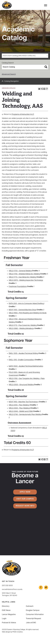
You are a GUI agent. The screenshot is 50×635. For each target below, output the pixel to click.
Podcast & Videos (9, 623)
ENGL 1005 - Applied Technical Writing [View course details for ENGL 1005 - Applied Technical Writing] (23, 353)
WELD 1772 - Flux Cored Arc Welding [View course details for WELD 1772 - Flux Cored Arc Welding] (23, 325)
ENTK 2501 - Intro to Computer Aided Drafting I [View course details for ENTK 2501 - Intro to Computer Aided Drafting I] (26, 304)
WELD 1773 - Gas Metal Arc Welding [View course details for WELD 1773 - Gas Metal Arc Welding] (22, 277)
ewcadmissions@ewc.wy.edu (12, 589)
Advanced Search (9, 74)
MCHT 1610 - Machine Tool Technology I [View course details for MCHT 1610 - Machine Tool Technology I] (24, 402)
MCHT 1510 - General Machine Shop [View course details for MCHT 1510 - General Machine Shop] (22, 310)
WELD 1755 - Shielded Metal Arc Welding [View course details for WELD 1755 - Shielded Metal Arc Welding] (24, 274)
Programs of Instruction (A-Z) (23, 114)
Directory (5, 606)
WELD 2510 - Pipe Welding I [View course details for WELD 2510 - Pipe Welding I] (19, 405)
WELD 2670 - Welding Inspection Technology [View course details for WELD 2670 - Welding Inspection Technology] (26, 280)
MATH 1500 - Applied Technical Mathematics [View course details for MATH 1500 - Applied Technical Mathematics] (26, 366)
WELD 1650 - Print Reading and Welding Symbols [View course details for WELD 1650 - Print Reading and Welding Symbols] (27, 313)
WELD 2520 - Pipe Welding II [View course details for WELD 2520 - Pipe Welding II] (19, 408)
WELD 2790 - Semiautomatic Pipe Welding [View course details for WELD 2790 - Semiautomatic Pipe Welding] (25, 415)
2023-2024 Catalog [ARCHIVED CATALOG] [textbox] (19, 56)
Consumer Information (35, 614)
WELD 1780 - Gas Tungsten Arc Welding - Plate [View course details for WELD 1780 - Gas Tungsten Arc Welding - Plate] (27, 379)
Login (4, 619)
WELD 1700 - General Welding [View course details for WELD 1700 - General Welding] (20, 271)
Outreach (29, 606)
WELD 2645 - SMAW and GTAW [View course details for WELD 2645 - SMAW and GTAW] (21, 411)
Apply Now (25, 492)
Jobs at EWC (31, 623)
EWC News (6, 610)
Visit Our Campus (25, 499)
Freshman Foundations (18, 287)
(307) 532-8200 (7, 585)
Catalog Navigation (11, 81)
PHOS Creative (17, 632)
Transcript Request (33, 619)
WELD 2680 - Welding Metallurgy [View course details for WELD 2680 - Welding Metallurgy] (21, 328)
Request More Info (25, 506)
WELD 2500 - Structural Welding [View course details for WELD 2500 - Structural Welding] (21, 385)
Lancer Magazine (9, 614)
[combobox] (25, 55)
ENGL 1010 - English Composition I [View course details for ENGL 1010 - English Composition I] (22, 360)
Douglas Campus (32, 610)
